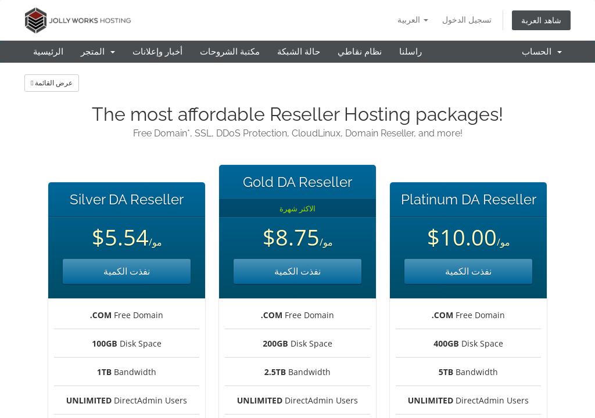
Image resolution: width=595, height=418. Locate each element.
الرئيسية (48, 51)
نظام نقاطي (360, 51)
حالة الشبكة (298, 51)
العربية (412, 19)
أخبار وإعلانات (157, 51)
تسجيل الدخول (467, 19)
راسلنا (410, 51)
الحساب (542, 51)
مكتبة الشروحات (230, 51)
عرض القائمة (52, 83)
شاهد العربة (541, 20)
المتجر (98, 51)
